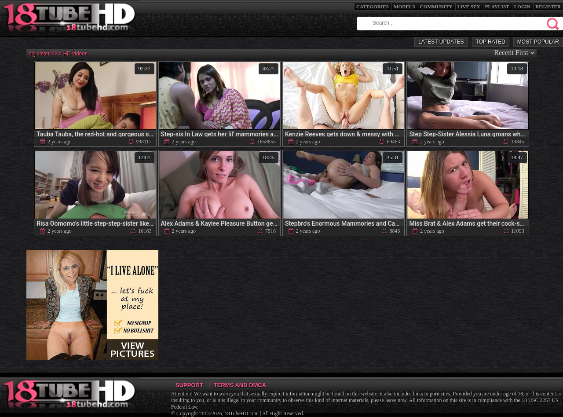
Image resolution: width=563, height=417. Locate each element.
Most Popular (538, 42)
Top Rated (490, 42)
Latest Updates (441, 42)
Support (189, 385)
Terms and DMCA (240, 385)
